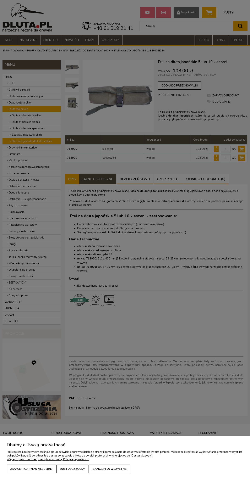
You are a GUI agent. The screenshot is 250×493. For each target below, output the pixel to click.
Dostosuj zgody (72, 468)
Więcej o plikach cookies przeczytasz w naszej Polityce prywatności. (48, 459)
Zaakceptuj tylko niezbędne (31, 468)
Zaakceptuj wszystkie (109, 468)
